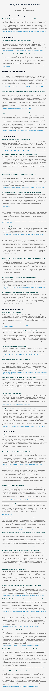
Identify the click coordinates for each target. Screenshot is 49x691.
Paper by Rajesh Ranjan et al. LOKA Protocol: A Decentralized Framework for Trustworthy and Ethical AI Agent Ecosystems (22, 50)
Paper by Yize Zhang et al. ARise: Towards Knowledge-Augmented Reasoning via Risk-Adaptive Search (19, 529)
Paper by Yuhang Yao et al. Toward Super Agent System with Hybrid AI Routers (15, 448)
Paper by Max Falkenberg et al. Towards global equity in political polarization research (16, 404)
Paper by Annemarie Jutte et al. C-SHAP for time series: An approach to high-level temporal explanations (19, 565)
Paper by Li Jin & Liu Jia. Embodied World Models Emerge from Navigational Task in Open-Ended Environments (20, 686)
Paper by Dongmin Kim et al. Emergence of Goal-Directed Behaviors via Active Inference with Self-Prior (19, 546)
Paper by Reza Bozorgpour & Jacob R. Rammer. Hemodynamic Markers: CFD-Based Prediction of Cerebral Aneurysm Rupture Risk (24, 150)
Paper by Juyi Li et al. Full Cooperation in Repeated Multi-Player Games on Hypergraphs (17, 108)
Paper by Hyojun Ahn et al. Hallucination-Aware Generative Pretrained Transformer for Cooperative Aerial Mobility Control (22, 499)
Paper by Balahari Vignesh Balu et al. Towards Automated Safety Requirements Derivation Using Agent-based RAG (21, 626)
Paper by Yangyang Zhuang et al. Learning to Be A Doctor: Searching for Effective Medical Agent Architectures (20, 645)
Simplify (24, 8)
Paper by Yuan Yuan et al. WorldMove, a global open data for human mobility (15, 342)
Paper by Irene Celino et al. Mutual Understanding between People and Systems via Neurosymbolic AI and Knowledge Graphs (23, 595)
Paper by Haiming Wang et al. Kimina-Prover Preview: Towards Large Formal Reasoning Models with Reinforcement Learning (23, 667)
